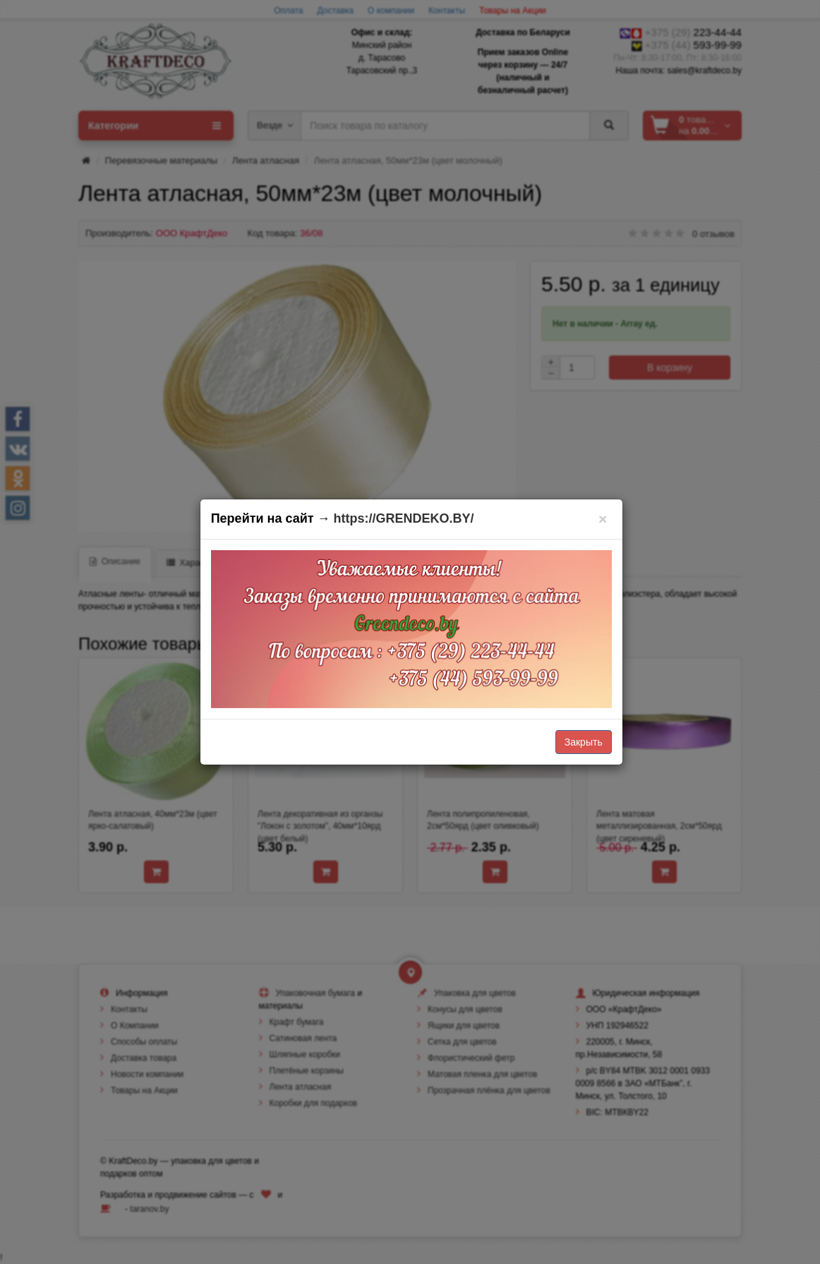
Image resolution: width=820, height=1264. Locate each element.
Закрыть (584, 742)
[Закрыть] (603, 519)
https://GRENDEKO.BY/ (404, 518)
